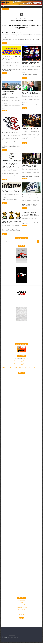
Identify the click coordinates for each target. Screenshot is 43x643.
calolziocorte (38, 34)
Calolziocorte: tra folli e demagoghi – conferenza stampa (9, 93)
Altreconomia (21, 602)
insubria (28, 35)
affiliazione (24, 34)
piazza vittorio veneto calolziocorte (34, 172)
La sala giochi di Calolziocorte (30, 195)
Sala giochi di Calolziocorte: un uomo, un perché (11, 57)
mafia (3, 37)
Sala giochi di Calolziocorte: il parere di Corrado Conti (30, 62)
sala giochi (17, 65)
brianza (35, 34)
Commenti (21, 622)
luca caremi (14, 62)
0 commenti (12, 34)
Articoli (21, 621)
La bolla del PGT (25, 358)
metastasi (12, 37)
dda (16, 35)
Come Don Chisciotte (21, 609)
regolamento (13, 65)
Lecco (39, 35)
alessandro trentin (17, 96)
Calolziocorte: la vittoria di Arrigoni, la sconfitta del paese (31, 92)
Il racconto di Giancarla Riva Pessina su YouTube (29, 365)
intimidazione (9, 194)
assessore (16, 224)
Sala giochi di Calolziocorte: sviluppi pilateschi (30, 129)
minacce (3, 195)
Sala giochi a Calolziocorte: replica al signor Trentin (30, 165)
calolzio (11, 61)
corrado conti (8, 62)
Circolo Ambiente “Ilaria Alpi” (21, 607)
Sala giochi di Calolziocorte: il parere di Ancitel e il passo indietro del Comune (10, 164)
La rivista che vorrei (21, 612)
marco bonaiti (14, 225)
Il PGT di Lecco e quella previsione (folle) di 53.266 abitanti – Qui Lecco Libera (16, 367)
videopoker (8, 66)
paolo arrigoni (15, 63)
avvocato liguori (7, 61)
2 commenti (10, 59)
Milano (15, 37)
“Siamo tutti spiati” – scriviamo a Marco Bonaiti (11, 221)
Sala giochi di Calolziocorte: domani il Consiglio (10, 133)
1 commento (10, 96)
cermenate (11, 35)
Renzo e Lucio (21, 614)
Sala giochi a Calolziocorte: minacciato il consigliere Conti (10, 190)
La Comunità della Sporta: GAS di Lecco (21, 611)
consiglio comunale (15, 169)
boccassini (31, 34)
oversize (13, 195)
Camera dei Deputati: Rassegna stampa (21, 604)
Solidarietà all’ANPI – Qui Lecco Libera (12, 365)
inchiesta (25, 35)
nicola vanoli (11, 63)
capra (3, 35)
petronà (32, 218)
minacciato (10, 195)
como (14, 35)
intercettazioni (9, 225)
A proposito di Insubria (11, 32)
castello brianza (6, 35)
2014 (21, 34)
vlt (26, 72)
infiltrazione (24, 218)
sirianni (35, 218)
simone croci (4, 66)
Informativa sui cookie (6, 629)
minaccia (6, 195)
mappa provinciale (7, 37)
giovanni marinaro (20, 35)
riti (17, 37)
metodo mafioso (16, 194)
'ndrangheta (18, 34)
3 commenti (11, 167)
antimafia (27, 34)
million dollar (7, 63)
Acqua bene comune (21, 600)
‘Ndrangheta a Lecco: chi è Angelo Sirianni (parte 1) (29, 213)
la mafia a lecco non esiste (34, 35)
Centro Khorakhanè (21, 605)
